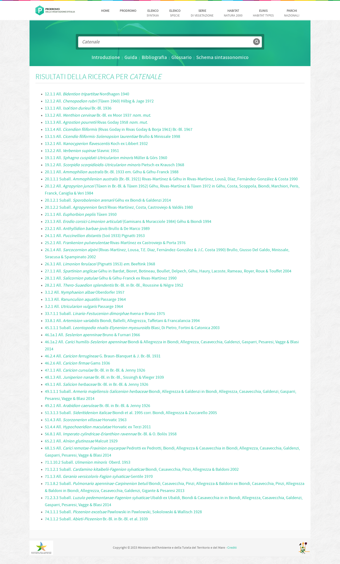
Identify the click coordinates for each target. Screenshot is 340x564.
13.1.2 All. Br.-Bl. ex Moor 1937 (98, 115)
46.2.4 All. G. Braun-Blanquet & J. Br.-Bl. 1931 (103, 356)
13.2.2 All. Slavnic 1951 (82, 151)
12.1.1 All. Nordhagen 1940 (87, 94)
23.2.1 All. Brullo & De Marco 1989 (97, 229)
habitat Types (263, 13)
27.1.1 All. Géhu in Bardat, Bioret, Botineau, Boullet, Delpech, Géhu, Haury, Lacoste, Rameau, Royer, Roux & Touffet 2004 (168, 271)
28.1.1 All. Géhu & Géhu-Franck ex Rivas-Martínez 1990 (111, 278)
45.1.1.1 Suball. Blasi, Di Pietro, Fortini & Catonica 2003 (132, 328)
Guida (130, 57)
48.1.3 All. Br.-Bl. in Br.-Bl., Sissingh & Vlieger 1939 (104, 377)
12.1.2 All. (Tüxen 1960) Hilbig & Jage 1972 (99, 101)
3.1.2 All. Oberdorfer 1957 (84, 292)
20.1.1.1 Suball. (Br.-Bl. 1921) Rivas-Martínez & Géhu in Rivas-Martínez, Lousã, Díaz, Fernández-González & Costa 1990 (171, 179)
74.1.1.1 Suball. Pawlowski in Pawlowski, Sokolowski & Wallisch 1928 (123, 512)
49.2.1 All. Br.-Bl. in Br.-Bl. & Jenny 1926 (97, 406)
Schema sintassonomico (222, 57)
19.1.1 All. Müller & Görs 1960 (106, 158)
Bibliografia (154, 57)
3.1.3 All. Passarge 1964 (85, 299)
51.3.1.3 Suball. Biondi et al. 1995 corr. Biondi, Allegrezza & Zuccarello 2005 (131, 413)
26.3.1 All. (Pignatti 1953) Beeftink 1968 (100, 264)
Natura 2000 (233, 13)
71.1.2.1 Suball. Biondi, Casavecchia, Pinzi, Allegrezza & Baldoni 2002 (142, 469)
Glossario (181, 57)
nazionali (291, 13)
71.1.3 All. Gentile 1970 (99, 477)
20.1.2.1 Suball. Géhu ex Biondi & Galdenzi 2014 (108, 200)
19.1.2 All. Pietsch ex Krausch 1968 (114, 165)
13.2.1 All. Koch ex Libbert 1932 (96, 144)
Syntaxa (153, 13)
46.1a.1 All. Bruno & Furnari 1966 (92, 335)
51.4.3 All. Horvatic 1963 (86, 420)
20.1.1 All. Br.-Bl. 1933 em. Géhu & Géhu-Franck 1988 (111, 172)
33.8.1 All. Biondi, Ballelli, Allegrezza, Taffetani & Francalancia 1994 (122, 321)
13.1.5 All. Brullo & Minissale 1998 (112, 137)
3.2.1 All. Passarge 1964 (84, 307)
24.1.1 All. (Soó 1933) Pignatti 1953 (95, 236)
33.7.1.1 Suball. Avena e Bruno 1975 (105, 314)
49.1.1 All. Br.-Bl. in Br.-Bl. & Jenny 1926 (96, 384)
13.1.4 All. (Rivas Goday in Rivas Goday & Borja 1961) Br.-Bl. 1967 (118, 129)
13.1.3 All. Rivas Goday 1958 (96, 122)
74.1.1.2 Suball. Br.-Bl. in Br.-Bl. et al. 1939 (96, 519)
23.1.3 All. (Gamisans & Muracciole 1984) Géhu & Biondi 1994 (128, 222)
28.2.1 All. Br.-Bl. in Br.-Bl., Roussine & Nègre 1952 (114, 285)
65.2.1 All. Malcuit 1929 (81, 441)
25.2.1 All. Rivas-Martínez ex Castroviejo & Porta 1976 (115, 243)
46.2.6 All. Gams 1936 (77, 363)
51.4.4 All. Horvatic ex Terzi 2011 (98, 427)
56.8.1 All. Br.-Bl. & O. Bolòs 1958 (111, 434)
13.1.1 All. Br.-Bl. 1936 (78, 108)
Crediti (232, 548)
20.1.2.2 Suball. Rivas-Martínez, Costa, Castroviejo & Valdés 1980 (119, 207)
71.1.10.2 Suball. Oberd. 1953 (87, 462)
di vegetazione (202, 13)
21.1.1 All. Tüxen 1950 (81, 214)
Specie (174, 13)
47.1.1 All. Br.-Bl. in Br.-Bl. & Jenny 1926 (95, 370)
